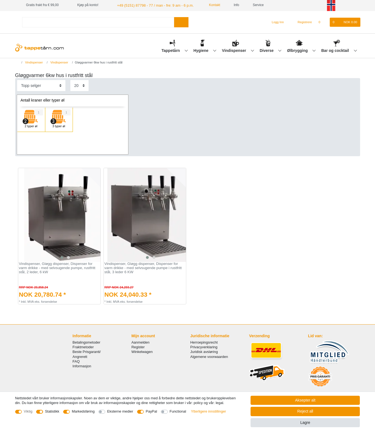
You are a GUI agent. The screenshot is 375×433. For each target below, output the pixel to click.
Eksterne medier (120, 411)
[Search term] (98, 22)
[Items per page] (79, 85)
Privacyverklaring (204, 347)
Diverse (267, 50)
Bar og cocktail (335, 50)
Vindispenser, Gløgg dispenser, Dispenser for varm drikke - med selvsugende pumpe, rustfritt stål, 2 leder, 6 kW (57, 267)
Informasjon (82, 365)
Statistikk (52, 411)
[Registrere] (301, 21)
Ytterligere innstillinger (208, 411)
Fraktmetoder (83, 347)
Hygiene (201, 50)
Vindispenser (234, 50)
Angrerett (80, 356)
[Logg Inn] (275, 21)
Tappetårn (171, 50)
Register (138, 347)
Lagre (305, 422)
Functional (178, 411)
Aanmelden (140, 342)
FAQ (76, 361)
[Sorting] (41, 85)
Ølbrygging (298, 50)
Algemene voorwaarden (209, 356)
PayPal (151, 411)
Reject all (305, 411)
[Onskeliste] (322, 21)
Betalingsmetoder (86, 342)
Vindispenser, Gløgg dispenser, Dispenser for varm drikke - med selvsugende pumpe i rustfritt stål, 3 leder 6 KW (143, 267)
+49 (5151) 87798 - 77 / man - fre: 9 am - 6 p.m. (151, 5)
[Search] (181, 22)
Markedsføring (83, 411)
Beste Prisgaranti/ (87, 351)
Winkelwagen (142, 351)
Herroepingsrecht (204, 342)
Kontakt (207, 5)
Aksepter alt (305, 400)
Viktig (28, 411)
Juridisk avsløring (204, 351)
